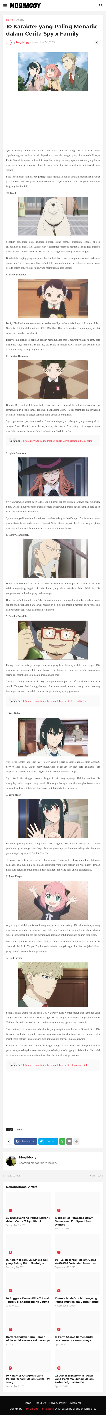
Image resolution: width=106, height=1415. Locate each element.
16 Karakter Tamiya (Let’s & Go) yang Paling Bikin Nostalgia (27, 1261)
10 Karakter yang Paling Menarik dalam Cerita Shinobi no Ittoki (54, 1065)
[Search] (101, 5)
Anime (20, 20)
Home (10, 20)
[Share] (97, 42)
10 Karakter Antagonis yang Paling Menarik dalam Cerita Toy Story (28, 1379)
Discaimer (76, 1402)
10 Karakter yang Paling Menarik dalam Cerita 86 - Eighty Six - (54, 701)
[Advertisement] (53, 120)
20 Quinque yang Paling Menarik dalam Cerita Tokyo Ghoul (28, 1219)
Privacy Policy (58, 1402)
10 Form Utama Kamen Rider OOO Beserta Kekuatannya (74, 1338)
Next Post (95, 1175)
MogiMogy (27, 1157)
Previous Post (13, 1175)
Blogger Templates (84, 1408)
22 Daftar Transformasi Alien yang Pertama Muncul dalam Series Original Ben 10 (74, 1379)
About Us (40, 1402)
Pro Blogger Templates (38, 1408)
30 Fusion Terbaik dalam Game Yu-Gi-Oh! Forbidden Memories (75, 1261)
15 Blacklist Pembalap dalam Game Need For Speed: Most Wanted (74, 1221)
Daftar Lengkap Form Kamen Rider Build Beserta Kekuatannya (28, 1338)
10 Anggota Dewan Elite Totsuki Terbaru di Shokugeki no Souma (27, 1300)
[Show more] (76, 1141)
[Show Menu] (5, 5)
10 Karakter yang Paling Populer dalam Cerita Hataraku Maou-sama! (57, 440)
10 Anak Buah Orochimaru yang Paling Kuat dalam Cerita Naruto (77, 1300)
